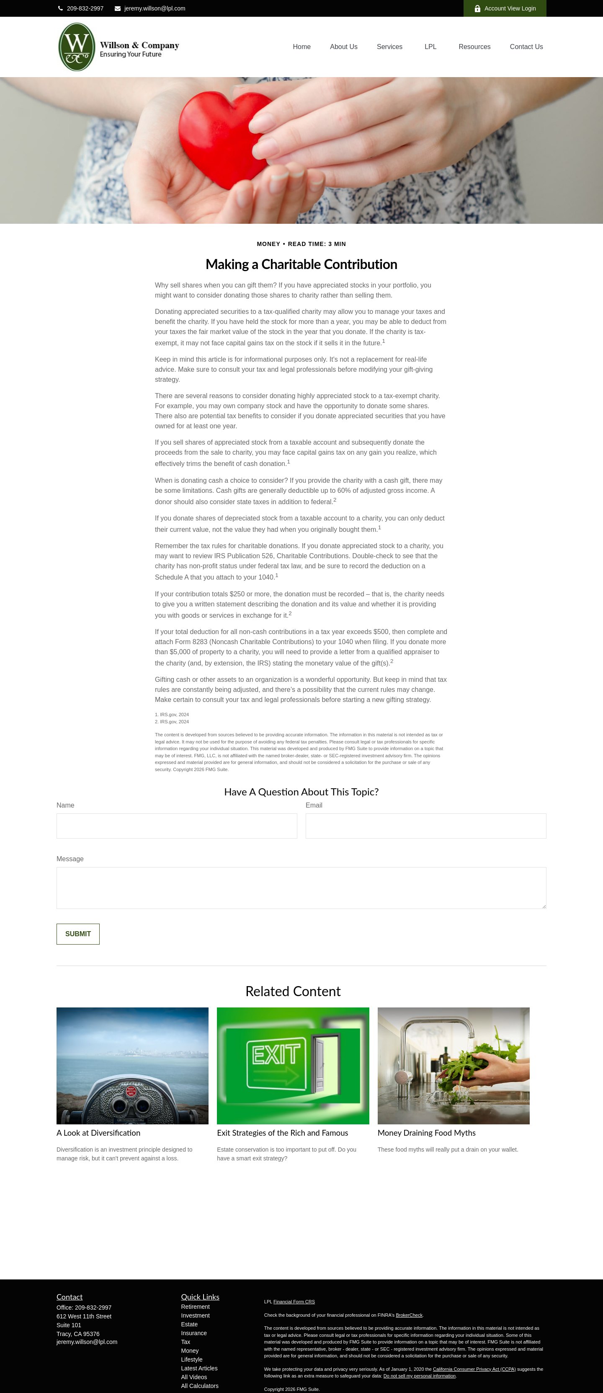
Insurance (194, 1333)
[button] (302, 47)
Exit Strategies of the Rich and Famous (282, 1132)
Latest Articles (199, 1368)
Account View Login (505, 8)
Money (190, 1350)
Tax (186, 1342)
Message (70, 858)
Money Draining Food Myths (427, 1132)
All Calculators (200, 1386)
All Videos (194, 1377)
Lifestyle (192, 1359)
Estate (189, 1324)
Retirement (195, 1306)
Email (314, 805)
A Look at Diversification (98, 1132)
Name (66, 805)
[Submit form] (78, 934)
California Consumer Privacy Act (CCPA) (474, 1369)
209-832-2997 (80, 8)
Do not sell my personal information (420, 1375)
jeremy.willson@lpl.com (149, 8)
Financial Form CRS (294, 1301)
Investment (195, 1315)
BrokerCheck (409, 1315)
